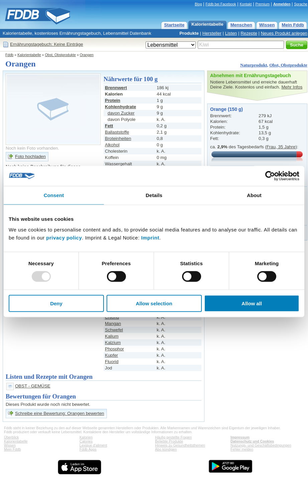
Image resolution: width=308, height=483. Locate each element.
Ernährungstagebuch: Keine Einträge (46, 44)
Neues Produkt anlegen (284, 33)
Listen (231, 33)
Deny (56, 303)
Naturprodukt (253, 64)
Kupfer (111, 355)
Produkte (189, 33)
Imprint (150, 237)
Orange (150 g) (226, 109)
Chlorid (112, 317)
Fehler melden (241, 449)
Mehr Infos (291, 87)
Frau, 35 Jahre (281, 146)
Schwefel (114, 329)
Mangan (113, 323)
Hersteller (211, 33)
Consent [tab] (54, 195)
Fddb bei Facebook (220, 4)
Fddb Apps (88, 449)
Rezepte (249, 33)
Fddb (9, 55)
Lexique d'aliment (93, 445)
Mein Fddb (293, 24)
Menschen (241, 24)
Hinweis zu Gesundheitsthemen (180, 445)
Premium (262, 4)
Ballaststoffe (117, 132)
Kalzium (113, 342)
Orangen (87, 55)
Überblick (11, 437)
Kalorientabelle (207, 24)
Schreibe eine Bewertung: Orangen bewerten (59, 413)
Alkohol (112, 144)
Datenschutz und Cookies (252, 441)
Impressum (240, 437)
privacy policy (64, 237)
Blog (198, 4)
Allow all (252, 303)
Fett (109, 125)
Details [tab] (154, 195)
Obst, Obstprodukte (60, 55)
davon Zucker (121, 113)
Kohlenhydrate (120, 106)
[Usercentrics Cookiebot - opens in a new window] (270, 176)
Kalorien (86, 437)
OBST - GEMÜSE (32, 385)
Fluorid (112, 361)
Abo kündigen (166, 449)
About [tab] (254, 195)
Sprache (300, 4)
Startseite (174, 24)
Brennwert (116, 87)
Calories (86, 441)
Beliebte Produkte (169, 441)
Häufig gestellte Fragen (173, 437)
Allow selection (154, 303)
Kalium (112, 336)
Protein (112, 100)
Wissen (267, 24)
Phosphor (114, 348)
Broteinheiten (118, 138)
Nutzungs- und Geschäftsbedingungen (260, 445)
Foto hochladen (30, 156)
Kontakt (246, 4)
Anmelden (282, 4)
